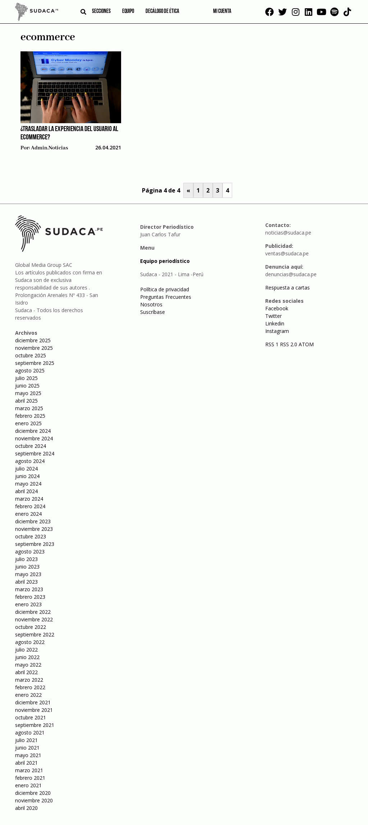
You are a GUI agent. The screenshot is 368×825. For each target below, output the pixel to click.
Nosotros (151, 304)
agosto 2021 (30, 732)
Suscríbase (152, 312)
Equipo (128, 11)
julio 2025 (26, 378)
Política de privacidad (164, 289)
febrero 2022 (30, 687)
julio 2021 (26, 740)
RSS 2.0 (288, 344)
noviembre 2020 (34, 800)
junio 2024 (27, 476)
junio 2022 (27, 657)
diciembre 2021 (33, 702)
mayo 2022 (28, 664)
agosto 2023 (30, 551)
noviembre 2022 (34, 619)
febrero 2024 (30, 506)
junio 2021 (27, 747)
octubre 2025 (30, 355)
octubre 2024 (30, 445)
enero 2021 (28, 785)
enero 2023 (28, 604)
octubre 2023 (30, 536)
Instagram (277, 331)
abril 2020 (26, 808)
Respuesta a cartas (287, 287)
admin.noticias (49, 148)
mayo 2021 (28, 755)
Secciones (101, 11)
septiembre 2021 (34, 725)
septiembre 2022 (34, 634)
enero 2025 (28, 423)
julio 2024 (26, 468)
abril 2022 (26, 672)
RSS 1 (272, 344)
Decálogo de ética (162, 11)
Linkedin (274, 323)
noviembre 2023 (34, 528)
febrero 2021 (30, 777)
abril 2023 (26, 581)
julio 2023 (26, 559)
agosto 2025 (30, 370)
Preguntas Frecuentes (165, 296)
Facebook (276, 308)
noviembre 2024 (34, 438)
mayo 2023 (28, 574)
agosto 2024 (30, 461)
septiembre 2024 (34, 453)
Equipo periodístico (165, 261)
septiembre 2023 (34, 544)
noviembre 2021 (34, 709)
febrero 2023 (30, 596)
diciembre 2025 (33, 340)
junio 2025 (27, 385)
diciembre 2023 (33, 521)
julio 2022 (26, 649)
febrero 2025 (30, 415)
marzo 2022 (29, 679)
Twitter (273, 315)
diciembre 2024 (33, 430)
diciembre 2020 (33, 792)
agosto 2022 (30, 642)
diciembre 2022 (33, 611)
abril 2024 (26, 491)
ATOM (306, 344)
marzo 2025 (29, 408)
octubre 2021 (30, 717)
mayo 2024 (28, 483)
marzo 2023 (29, 589)
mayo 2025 (28, 393)
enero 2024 (28, 513)
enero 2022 (28, 694)
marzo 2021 (29, 770)
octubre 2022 (30, 627)
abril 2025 (26, 400)
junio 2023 (27, 566)
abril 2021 (26, 762)
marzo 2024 (29, 498)
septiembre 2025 (34, 363)
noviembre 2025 (34, 347)
